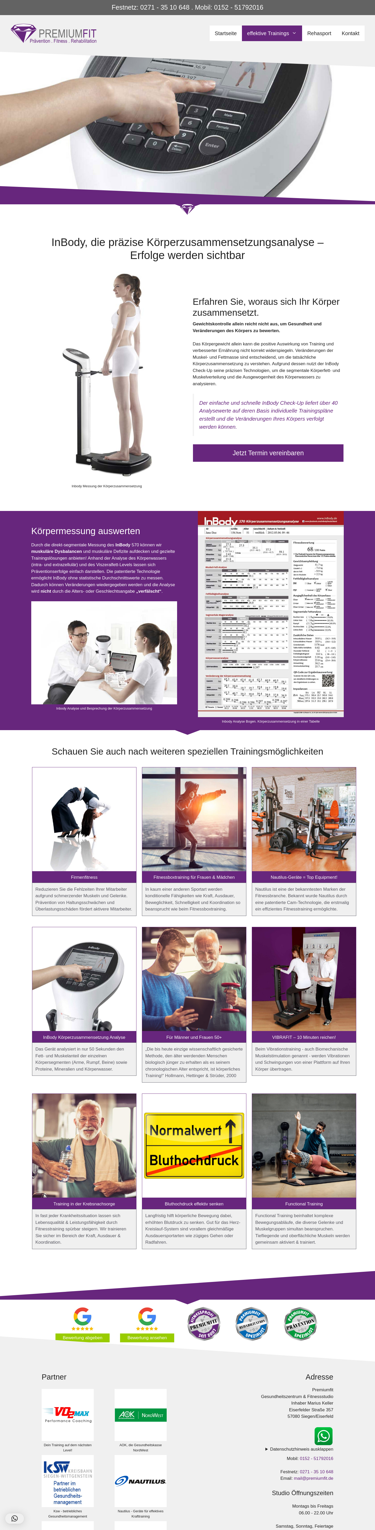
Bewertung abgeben (82, 1337)
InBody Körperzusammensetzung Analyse (84, 1037)
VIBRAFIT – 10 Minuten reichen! (304, 1037)
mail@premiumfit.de (313, 1478)
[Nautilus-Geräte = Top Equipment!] (304, 820)
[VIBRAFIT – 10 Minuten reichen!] (304, 980)
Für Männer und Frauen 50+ (194, 1037)
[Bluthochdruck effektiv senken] (194, 1146)
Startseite (226, 33)
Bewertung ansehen (147, 1337)
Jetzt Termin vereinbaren (268, 453)
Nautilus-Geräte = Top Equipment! (304, 877)
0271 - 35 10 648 (316, 1471)
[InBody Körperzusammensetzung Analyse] (84, 980)
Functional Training (304, 1204)
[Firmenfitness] (84, 820)
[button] (14, 1518)
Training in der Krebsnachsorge (84, 1204)
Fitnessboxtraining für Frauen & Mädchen (194, 877)
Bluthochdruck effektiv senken (194, 1204)
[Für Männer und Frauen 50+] (194, 980)
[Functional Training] (304, 1146)
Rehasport (319, 33)
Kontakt (350, 33)
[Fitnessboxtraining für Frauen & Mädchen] (194, 820)
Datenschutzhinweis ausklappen (301, 1449)
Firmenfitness (84, 877)
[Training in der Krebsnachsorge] (84, 1146)
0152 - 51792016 (316, 1458)
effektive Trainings (274, 33)
